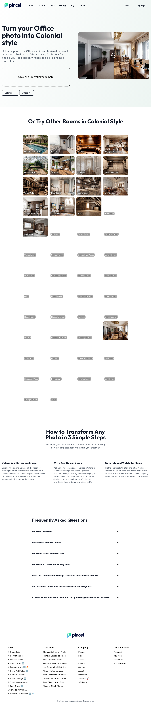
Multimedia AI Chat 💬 (17, 690)
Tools (30, 5)
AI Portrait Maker (15, 656)
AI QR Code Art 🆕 (16, 663)
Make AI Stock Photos (53, 686)
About (81, 671)
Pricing (62, 5)
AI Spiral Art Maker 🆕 (18, 671)
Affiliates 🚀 (83, 678)
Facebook (118, 659)
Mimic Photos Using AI (53, 671)
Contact (83, 5)
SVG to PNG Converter (18, 682)
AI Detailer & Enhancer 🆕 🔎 (21, 693)
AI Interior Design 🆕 (17, 678)
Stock (52, 5)
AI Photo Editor (14, 652)
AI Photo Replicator (16, 675)
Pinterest (118, 652)
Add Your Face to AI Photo (55, 663)
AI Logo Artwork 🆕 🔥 (18, 667)
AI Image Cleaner (15, 659)
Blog (72, 5)
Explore (41, 5)
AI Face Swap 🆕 (15, 686)
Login (126, 5)
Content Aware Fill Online (54, 678)
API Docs (82, 682)
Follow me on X (121, 663)
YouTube (118, 656)
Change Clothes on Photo (54, 652)
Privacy (81, 663)
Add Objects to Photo (52, 659)
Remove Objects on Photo (54, 656)
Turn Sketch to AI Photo (54, 682)
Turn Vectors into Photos (54, 675)
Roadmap (82, 675)
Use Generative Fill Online (54, 667)
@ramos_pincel (88, 701)
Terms (81, 659)
